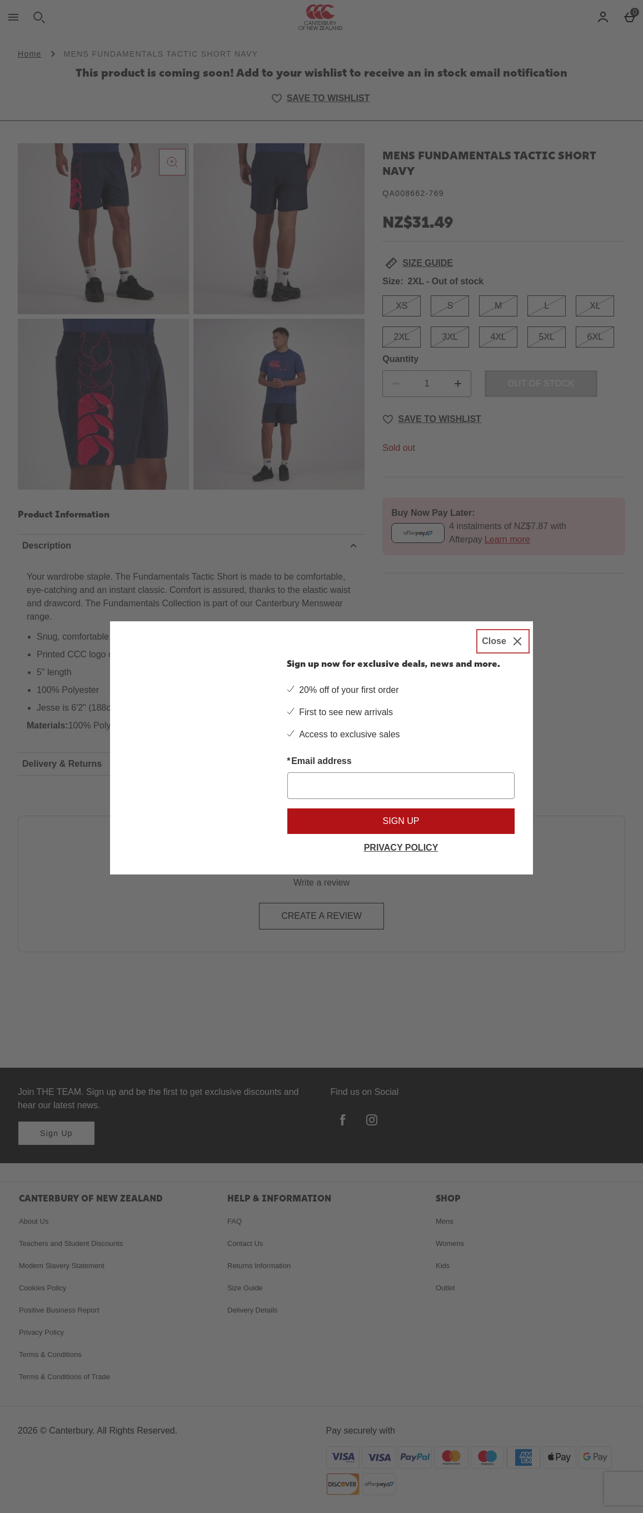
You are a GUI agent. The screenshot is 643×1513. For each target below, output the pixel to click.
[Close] (503, 640)
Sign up (401, 821)
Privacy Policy (401, 847)
